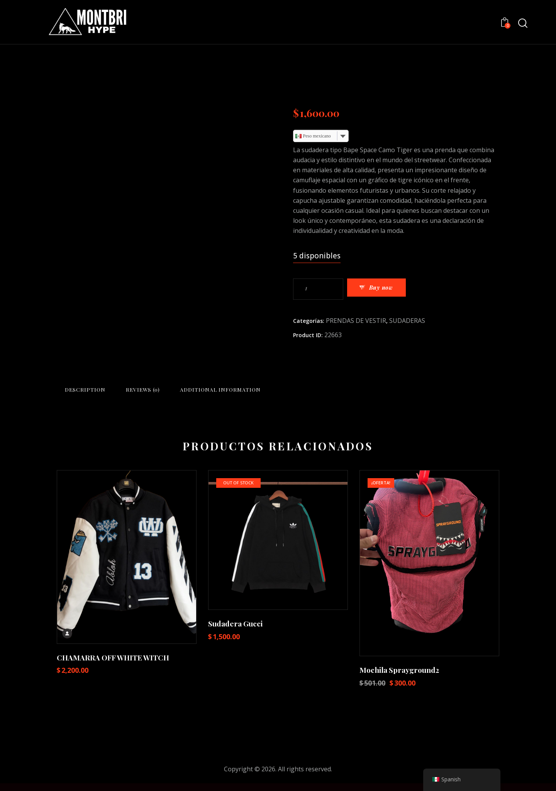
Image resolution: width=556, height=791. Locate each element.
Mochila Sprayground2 (399, 678)
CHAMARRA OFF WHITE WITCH (113, 665)
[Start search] (522, 23)
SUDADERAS (407, 320)
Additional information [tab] (328, 392)
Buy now (391, 289)
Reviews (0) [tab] (219, 392)
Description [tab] (111, 392)
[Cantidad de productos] (318, 289)
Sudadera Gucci (235, 631)
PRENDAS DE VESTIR (356, 320)
